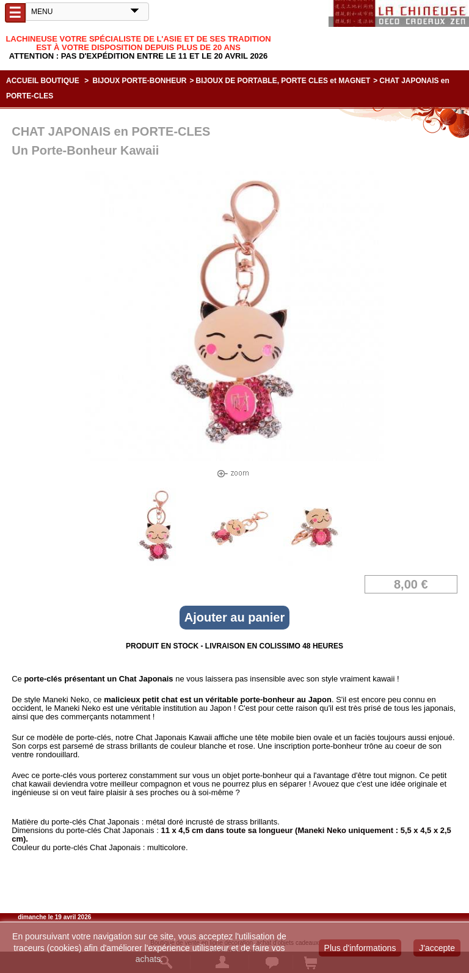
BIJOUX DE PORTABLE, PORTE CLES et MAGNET (283, 80)
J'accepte (437, 948)
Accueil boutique (42, 80)
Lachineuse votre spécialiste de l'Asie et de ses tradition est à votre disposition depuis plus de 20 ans (138, 43)
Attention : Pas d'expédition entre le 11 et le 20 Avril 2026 (138, 56)
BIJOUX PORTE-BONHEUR (140, 80)
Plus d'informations (360, 948)
